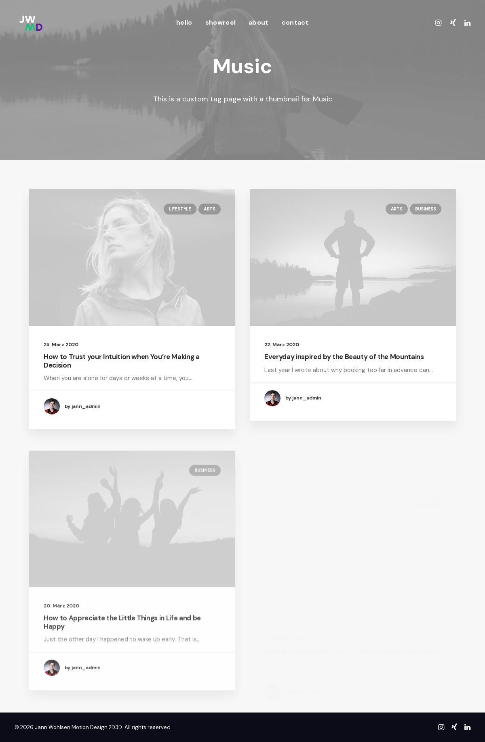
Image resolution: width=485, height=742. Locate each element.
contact (295, 22)
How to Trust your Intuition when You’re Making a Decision (122, 360)
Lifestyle (180, 209)
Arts (209, 209)
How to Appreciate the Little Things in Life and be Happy (122, 644)
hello (184, 22)
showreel (220, 22)
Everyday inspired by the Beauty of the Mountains (344, 357)
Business (425, 209)
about (259, 22)
